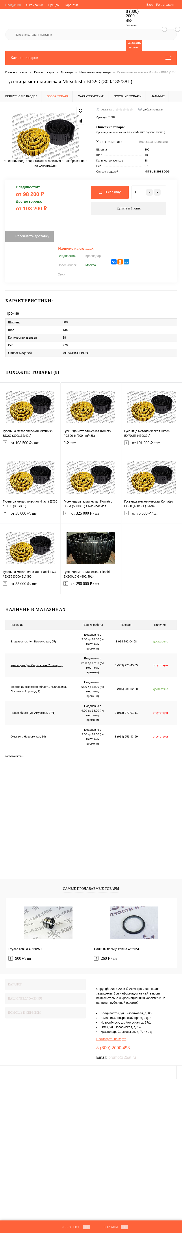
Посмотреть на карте (111, 1039)
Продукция (13, 5)
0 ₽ (90, 446)
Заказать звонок (134, 45)
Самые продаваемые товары (91, 888)
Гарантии (71, 5)
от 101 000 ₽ (151, 446)
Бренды (53, 5)
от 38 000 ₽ (30, 516)
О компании (34, 5)
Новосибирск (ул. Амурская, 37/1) (33, 712)
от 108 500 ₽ (30, 446)
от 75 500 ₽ (151, 516)
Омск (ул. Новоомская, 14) (28, 736)
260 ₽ (105, 958)
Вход (149, 4)
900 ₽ (19, 958)
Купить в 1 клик (129, 208)
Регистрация (165, 4)
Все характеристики (153, 141)
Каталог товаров (91, 58)
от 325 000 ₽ (90, 516)
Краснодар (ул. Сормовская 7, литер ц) (37, 665)
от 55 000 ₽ (30, 586)
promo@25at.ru (122, 1057)
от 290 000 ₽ (90, 586)
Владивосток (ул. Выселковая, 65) (33, 641)
